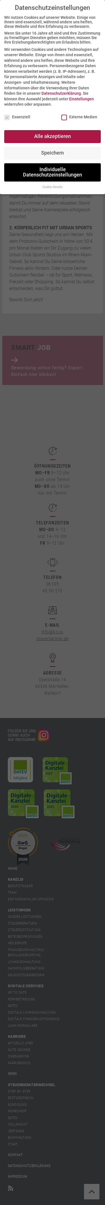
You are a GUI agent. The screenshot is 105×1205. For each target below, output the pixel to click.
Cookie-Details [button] (52, 187)
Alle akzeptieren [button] (52, 136)
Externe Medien (79, 117)
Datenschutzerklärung (61, 93)
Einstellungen (81, 99)
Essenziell (17, 117)
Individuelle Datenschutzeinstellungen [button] (52, 172)
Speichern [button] (52, 153)
